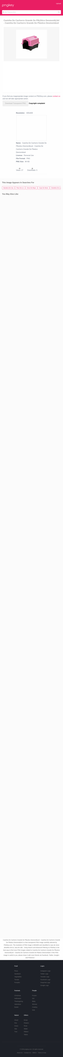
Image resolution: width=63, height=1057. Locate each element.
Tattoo (26, 1034)
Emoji (25, 1020)
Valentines (17, 1004)
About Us (19, 1052)
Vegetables (17, 977)
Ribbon (26, 1031)
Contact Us (27, 1052)
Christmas (17, 995)
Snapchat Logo (45, 982)
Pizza (16, 971)
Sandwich (17, 974)
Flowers (26, 1023)
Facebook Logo (45, 979)
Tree (15, 1031)
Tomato (16, 979)
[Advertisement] (31, 76)
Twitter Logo (44, 974)
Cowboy (34, 1007)
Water (26, 1029)
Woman (34, 1004)
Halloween (17, 998)
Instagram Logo (45, 971)
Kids (33, 1010)
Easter (16, 1007)
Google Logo (44, 985)
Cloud (16, 1020)
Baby (33, 1001)
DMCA (34, 1052)
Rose (25, 1026)
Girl (33, 998)
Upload (58, 3)
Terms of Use (42, 1052)
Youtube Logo (44, 977)
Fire (15, 1023)
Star (15, 1029)
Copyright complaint (37, 103)
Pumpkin (17, 982)
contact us (56, 96)
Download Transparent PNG (15, 103)
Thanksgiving (18, 1001)
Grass (16, 1026)
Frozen (34, 995)
